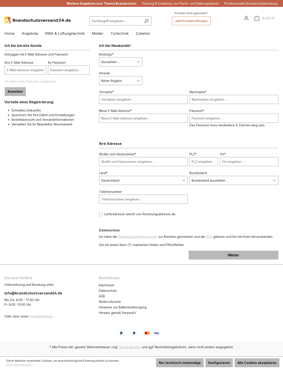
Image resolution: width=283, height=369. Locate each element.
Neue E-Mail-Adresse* (115, 111)
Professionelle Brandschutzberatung (250, 3)
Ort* (223, 154)
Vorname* (106, 92)
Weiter (233, 255)
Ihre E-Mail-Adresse (19, 62)
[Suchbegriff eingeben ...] (115, 20)
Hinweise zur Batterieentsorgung (123, 307)
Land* (103, 173)
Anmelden (15, 91)
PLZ (193, 154)
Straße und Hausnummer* (117, 154)
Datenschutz (108, 290)
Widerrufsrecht (110, 302)
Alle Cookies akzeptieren (257, 363)
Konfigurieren (219, 363)
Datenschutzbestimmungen (137, 236)
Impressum (106, 285)
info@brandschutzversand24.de (33, 293)
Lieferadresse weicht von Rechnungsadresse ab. (140, 214)
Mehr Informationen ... (20, 364)
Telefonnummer (110, 192)
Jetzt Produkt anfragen (191, 21)
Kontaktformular (41, 316)
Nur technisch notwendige (180, 363)
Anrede (104, 73)
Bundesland (198, 173)
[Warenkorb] (265, 18)
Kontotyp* (106, 54)
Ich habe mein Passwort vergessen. (30, 81)
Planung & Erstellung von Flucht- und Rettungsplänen (180, 3)
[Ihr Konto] (246, 18)
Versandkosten (130, 347)
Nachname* (198, 92)
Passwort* (196, 111)
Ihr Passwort (57, 62)
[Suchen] (146, 20)
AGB (209, 236)
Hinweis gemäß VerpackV (117, 313)
